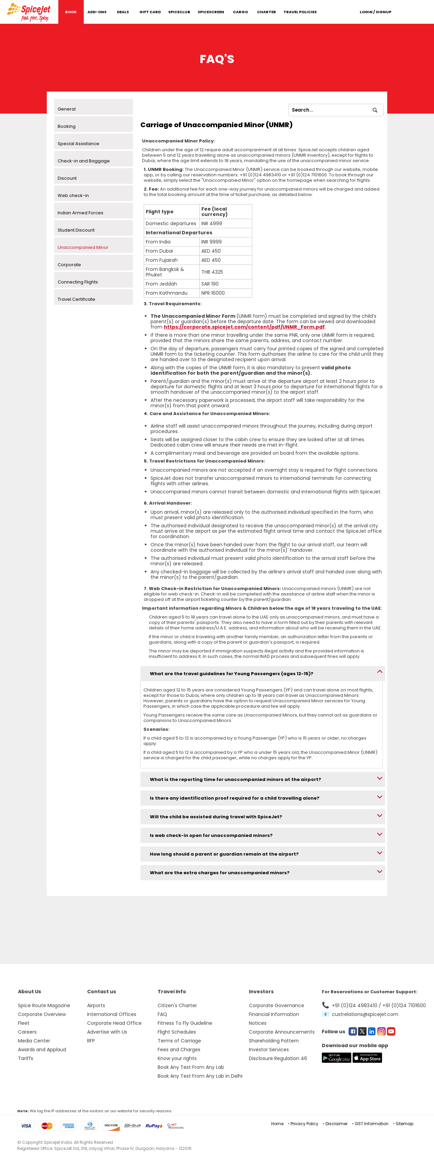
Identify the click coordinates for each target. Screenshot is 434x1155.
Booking (67, 126)
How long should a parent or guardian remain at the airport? (224, 854)
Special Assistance (78, 143)
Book (71, 12)
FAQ (162, 1014)
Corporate (69, 264)
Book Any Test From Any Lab (191, 1067)
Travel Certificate (76, 299)
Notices (258, 1023)
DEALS (123, 12)
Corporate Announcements (282, 1032)
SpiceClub (179, 12)
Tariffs (25, 1058)
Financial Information (274, 1014)
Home (277, 1124)
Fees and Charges (179, 1049)
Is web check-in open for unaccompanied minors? (211, 835)
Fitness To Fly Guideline (185, 1023)
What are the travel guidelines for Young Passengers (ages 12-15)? (231, 673)
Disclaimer (337, 1124)
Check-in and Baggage (84, 161)
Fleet (23, 1023)
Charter (266, 12)
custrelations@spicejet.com (365, 1014)
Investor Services (269, 1049)
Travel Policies (300, 12)
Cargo (240, 12)
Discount (67, 178)
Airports (96, 1005)
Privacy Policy (304, 1124)
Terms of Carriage (179, 1040)
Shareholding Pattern (274, 1040)
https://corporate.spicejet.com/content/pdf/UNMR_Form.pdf (244, 327)
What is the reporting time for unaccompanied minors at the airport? (235, 779)
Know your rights (177, 1058)
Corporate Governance (276, 1005)
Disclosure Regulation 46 (278, 1058)
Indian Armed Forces (80, 213)
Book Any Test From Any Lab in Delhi (200, 1076)
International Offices (111, 1014)
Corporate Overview (42, 1014)
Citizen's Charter (177, 1005)
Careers (27, 1032)
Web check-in (73, 195)
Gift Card (150, 12)
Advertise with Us (107, 1032)
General (67, 109)
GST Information (372, 1124)
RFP (91, 1040)
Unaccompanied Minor (83, 247)
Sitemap (404, 1124)
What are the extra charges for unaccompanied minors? (220, 872)
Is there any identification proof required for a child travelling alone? (234, 798)
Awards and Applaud (42, 1049)
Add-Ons (96, 12)
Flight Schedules (177, 1032)
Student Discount (76, 230)
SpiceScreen (211, 12)
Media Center (34, 1040)
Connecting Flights (78, 282)
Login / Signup (375, 12)
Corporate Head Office (114, 1023)
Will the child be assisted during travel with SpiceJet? (216, 817)
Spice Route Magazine (44, 1005)
